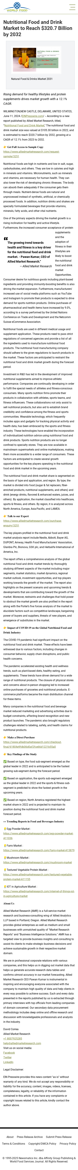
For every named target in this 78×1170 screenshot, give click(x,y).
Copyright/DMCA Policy (42, 1143)
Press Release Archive (30, 1137)
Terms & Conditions (13, 1143)
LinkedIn (8, 1062)
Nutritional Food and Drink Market (24, 125)
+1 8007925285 (12, 1038)
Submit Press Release (58, 1137)
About (10, 1137)
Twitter (7, 1057)
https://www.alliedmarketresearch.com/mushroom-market (37, 862)
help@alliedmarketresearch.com (22, 1043)
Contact (39, 1150)
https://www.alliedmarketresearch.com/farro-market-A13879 (38, 850)
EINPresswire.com (32, 116)
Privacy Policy (68, 1143)
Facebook (9, 1052)
